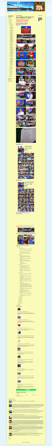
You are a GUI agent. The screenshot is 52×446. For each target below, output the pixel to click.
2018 (9, 18)
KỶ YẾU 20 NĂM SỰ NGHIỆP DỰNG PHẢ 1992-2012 (11, 59)
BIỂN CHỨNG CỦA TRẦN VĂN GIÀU (24, 290)
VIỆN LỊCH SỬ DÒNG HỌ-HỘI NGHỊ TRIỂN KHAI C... (11, 41)
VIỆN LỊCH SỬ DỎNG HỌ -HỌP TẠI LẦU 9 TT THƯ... (12, 48)
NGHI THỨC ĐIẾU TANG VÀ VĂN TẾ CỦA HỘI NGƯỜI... (12, 28)
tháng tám (20, 272)
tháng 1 (10, 74)
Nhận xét (10, 13)
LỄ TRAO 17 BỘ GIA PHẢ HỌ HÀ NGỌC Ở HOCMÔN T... (11, 50)
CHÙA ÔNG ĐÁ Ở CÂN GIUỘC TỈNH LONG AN (26, 278)
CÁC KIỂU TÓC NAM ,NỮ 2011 (21, 368)
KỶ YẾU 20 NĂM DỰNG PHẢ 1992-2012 (25, 252)
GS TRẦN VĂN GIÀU (11, 25)
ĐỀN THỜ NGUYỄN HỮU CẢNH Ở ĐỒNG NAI (23, 311)
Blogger (29, 442)
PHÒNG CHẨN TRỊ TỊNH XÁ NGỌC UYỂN (11, 36)
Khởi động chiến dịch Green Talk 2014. (24, 267)
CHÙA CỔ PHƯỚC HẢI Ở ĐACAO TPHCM (25, 284)
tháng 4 (10, 71)
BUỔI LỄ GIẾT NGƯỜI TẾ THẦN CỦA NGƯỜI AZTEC (11, 39)
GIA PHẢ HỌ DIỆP (12, 408)
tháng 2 (10, 73)
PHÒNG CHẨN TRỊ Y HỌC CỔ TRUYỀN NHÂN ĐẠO (23, 343)
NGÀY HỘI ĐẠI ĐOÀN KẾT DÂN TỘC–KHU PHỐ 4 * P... (11, 56)
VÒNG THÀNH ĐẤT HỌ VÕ (23, 266)
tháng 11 (11, 24)
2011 (9, 76)
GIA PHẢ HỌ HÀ (22, 262)
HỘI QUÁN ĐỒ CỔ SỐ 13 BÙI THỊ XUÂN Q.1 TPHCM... (11, 53)
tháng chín (20, 264)
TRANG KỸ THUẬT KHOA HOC (24, 283)
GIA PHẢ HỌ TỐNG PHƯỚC (23, 263)
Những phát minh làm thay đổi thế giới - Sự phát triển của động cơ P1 (16, 414)
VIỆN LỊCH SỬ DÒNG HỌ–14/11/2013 (11, 44)
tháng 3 (10, 72)
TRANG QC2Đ (22, 282)
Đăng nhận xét (18, 393)
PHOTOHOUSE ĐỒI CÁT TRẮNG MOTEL (25, 265)
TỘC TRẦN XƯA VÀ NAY (11, 45)
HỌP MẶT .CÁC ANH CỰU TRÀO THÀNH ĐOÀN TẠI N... (11, 31)
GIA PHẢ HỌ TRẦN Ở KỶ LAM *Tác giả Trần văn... (11, 64)
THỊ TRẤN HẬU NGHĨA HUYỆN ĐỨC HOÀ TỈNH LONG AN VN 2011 (25, 335)
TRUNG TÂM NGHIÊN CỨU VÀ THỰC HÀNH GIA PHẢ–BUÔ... (11, 33)
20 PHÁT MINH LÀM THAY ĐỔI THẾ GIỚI (13, 431)
